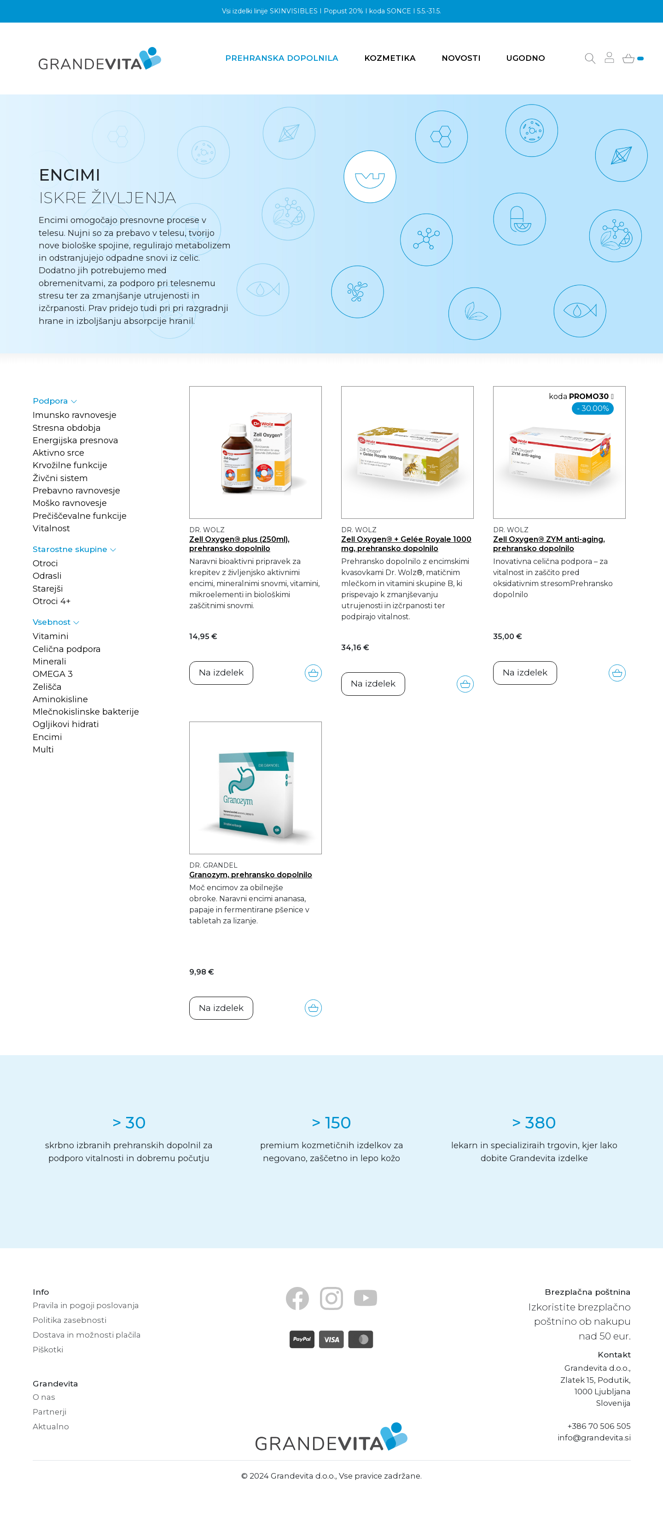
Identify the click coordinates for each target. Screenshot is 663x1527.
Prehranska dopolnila (281, 58)
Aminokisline (60, 699)
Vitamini (51, 636)
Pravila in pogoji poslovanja (86, 1305)
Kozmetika (390, 58)
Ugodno (525, 58)
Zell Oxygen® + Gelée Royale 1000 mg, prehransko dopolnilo (406, 543)
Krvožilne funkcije (70, 465)
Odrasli (47, 575)
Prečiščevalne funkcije (80, 516)
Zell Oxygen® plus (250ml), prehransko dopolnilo (239, 543)
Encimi (47, 737)
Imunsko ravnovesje (74, 415)
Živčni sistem (60, 478)
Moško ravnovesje (70, 503)
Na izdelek (221, 672)
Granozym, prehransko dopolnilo (250, 874)
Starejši (48, 588)
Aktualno (51, 1426)
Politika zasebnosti (69, 1320)
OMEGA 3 (53, 674)
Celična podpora (67, 649)
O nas (44, 1397)
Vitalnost (51, 528)
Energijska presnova (75, 440)
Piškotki (48, 1349)
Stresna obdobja (67, 428)
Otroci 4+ (52, 601)
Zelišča (47, 686)
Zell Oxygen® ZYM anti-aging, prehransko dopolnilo (549, 543)
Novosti (461, 58)
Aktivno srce (58, 452)
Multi (43, 749)
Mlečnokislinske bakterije (86, 711)
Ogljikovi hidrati (66, 724)
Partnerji (49, 1411)
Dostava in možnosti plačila (87, 1334)
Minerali (49, 661)
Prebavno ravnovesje (76, 490)
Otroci (45, 563)
